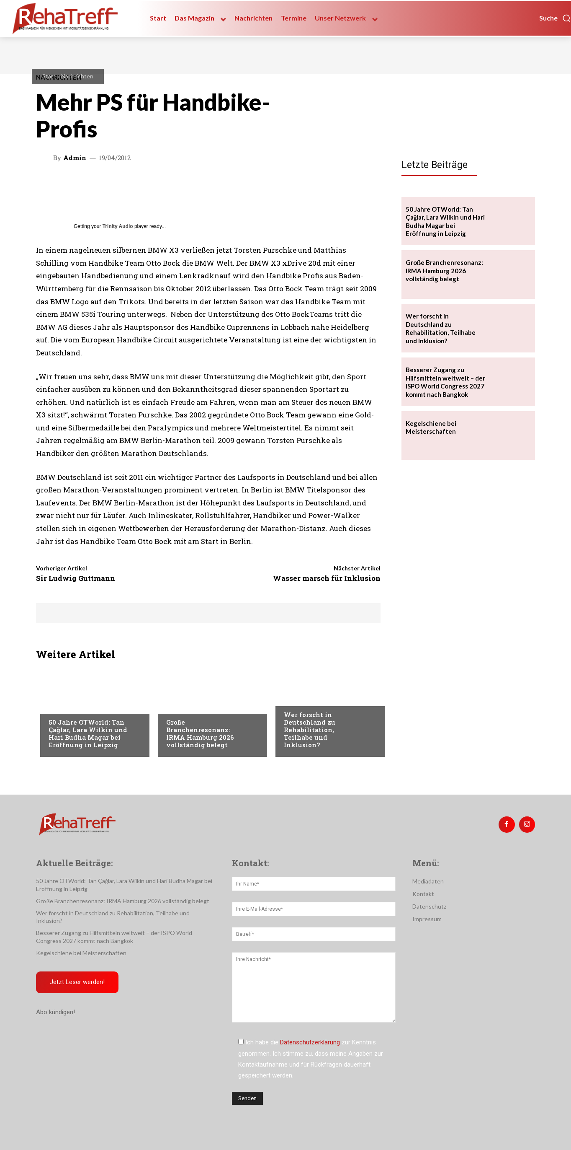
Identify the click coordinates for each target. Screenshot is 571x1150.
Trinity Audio (118, 226)
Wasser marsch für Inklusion (327, 578)
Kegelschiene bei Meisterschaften (431, 427)
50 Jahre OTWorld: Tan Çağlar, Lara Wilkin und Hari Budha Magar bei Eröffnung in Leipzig (88, 733)
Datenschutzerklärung (310, 1042)
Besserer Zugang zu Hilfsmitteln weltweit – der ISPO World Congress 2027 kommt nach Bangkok (445, 382)
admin (74, 158)
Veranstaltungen (74, 705)
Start (49, 76)
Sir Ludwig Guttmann (75, 578)
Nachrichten (77, 76)
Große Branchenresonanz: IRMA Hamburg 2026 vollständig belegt (200, 733)
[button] (555, 18)
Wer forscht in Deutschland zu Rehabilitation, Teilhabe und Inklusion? (309, 729)
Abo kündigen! (55, 1013)
